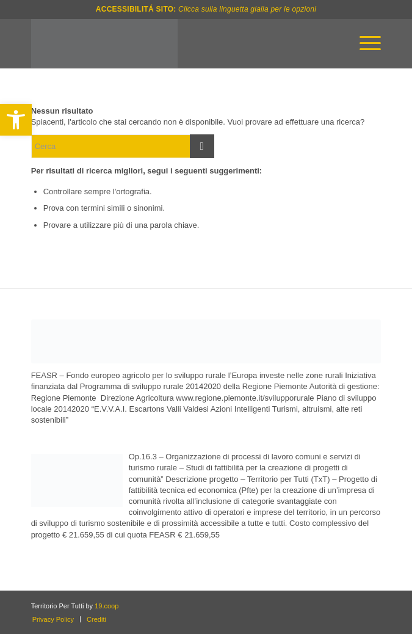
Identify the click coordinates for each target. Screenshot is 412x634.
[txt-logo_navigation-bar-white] (171, 43)
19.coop (106, 606)
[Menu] (364, 43)
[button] (16, 120)
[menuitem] (364, 43)
